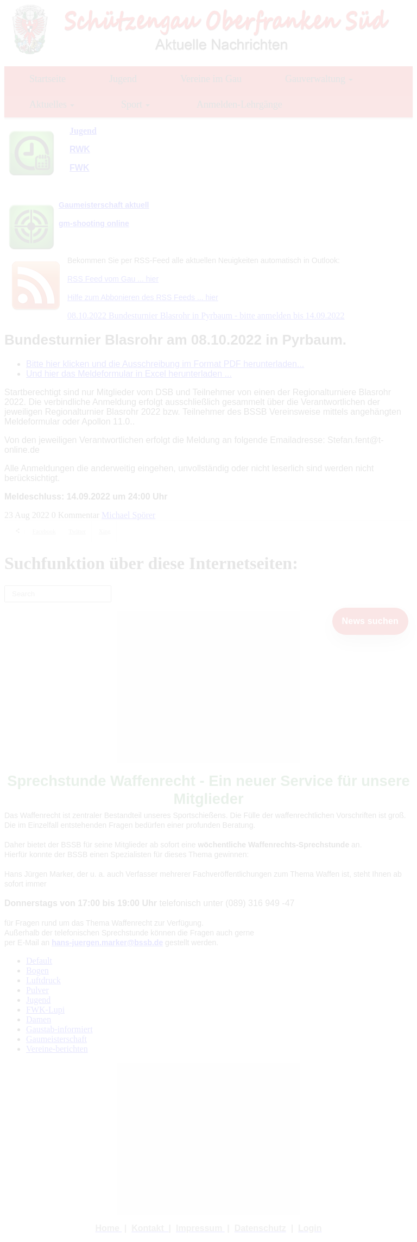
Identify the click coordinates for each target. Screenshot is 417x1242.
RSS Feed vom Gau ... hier (113, 278)
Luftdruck (43, 980)
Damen (38, 1019)
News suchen (370, 621)
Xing (105, 531)
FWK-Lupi (45, 1009)
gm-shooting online (94, 223)
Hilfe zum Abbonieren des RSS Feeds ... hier (142, 297)
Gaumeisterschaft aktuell (104, 205)
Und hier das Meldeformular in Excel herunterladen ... (129, 373)
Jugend (38, 999)
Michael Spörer (128, 515)
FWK (79, 167)
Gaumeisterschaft (56, 1039)
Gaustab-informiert (59, 1029)
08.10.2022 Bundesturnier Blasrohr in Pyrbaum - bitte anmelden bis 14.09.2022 (206, 315)
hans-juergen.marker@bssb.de (107, 942)
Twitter (77, 531)
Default (39, 960)
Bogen (37, 970)
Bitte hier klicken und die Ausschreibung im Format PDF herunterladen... (165, 364)
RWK (80, 149)
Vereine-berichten (57, 1048)
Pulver (37, 990)
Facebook (44, 531)
